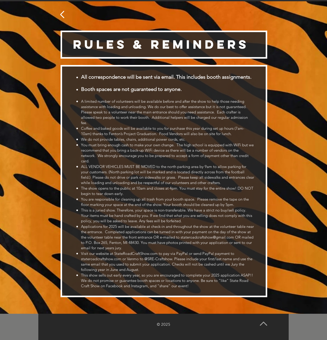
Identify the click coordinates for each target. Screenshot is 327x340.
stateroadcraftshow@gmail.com (207, 237)
